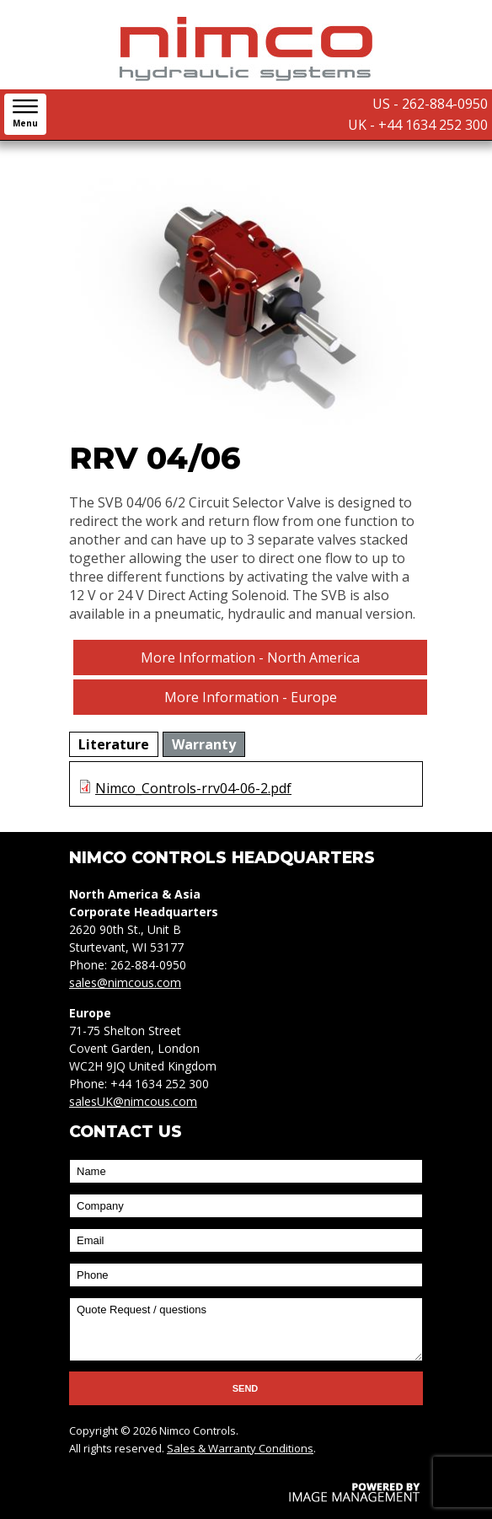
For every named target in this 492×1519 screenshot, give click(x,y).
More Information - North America (250, 657)
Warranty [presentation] (204, 744)
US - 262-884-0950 (430, 103)
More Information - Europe (250, 697)
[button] (25, 114)
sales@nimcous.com (125, 982)
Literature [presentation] (113, 744)
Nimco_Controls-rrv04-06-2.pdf (193, 788)
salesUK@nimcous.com (133, 1101)
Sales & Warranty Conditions (240, 1448)
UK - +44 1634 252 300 (418, 124)
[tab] (113, 744)
